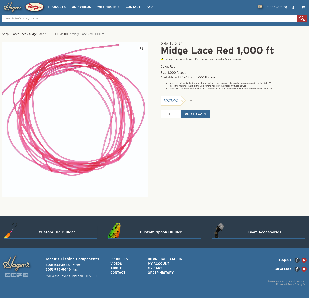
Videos (116, 264)
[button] (141, 48)
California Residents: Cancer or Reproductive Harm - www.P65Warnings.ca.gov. (201, 59)
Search (302, 18)
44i (304, 284)
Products (57, 7)
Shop (5, 34)
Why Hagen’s (108, 7)
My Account (158, 264)
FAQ (149, 7)
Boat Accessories (264, 232)
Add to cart (196, 114)
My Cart (155, 268)
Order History (161, 273)
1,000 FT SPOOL (58, 34)
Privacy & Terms (285, 284)
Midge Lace (36, 34)
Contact (133, 7)
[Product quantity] (171, 114)
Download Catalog (165, 259)
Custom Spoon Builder (161, 232)
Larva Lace (18, 34)
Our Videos (81, 7)
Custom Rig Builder (57, 232)
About (116, 268)
